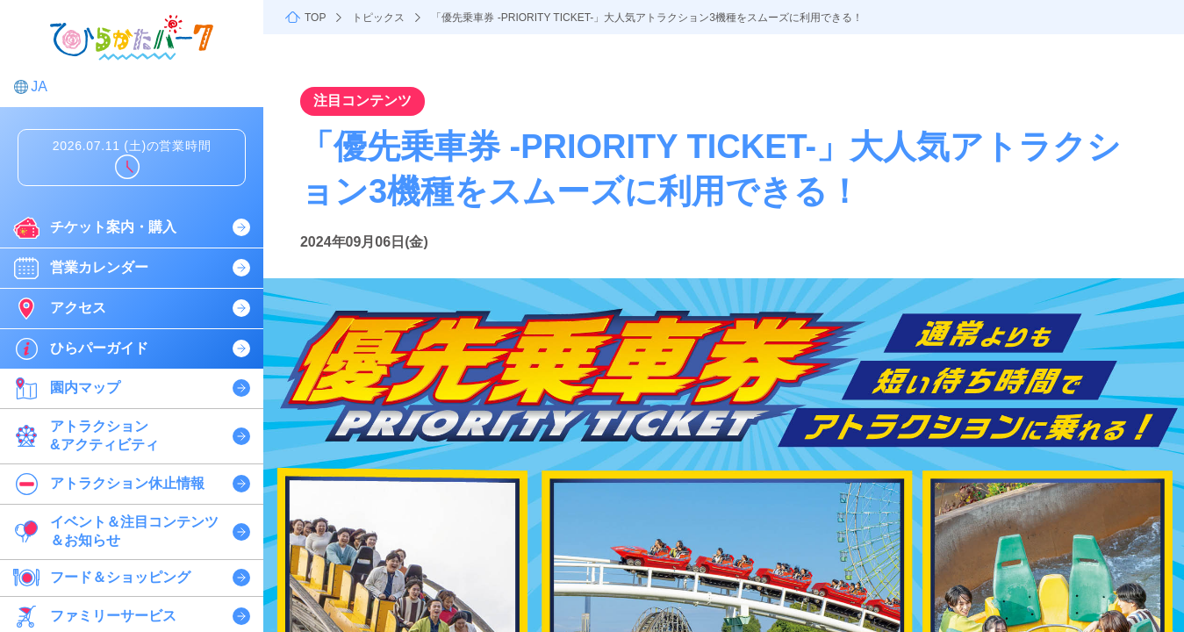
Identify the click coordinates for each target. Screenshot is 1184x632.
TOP (315, 17)
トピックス (378, 17)
